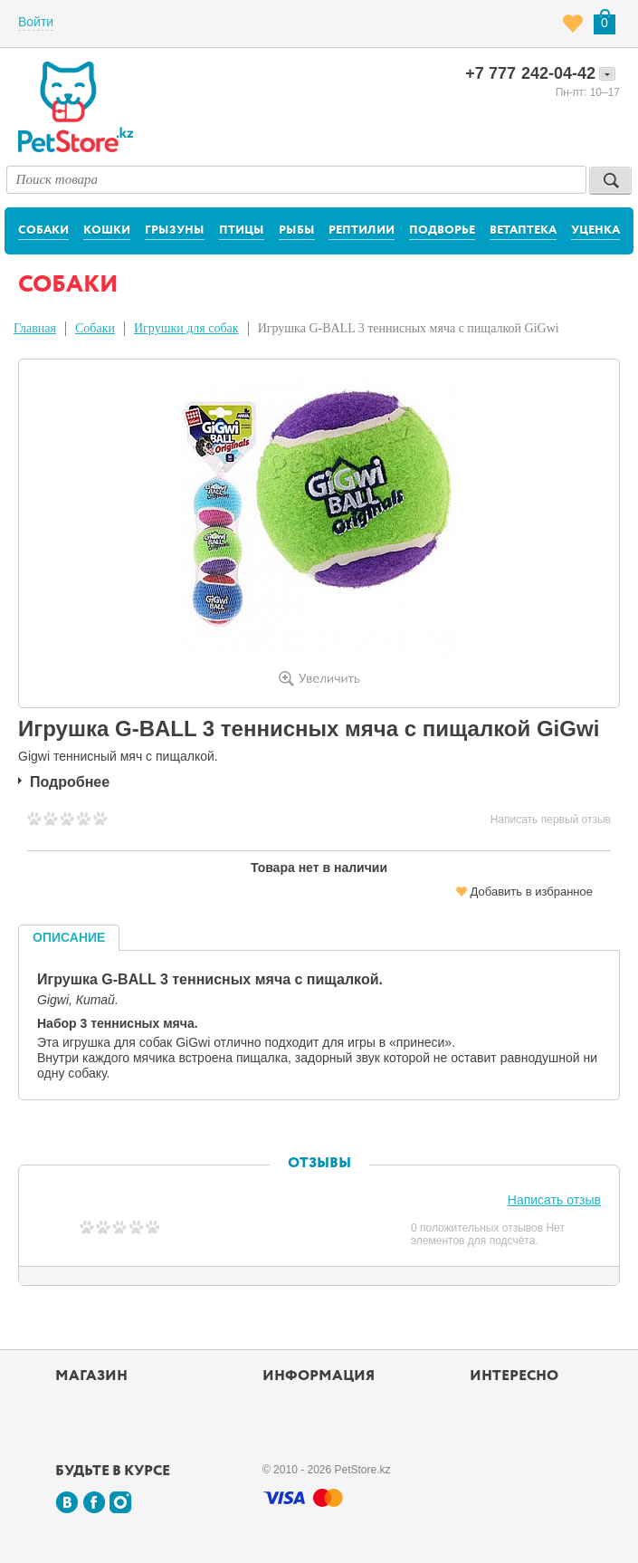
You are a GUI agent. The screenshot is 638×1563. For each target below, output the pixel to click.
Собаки (43, 230)
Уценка (595, 230)
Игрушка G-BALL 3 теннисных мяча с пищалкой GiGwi (408, 328)
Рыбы (297, 230)
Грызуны (175, 230)
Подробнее (70, 782)
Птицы (241, 230)
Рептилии (362, 230)
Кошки (106, 230)
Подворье (442, 230)
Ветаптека (523, 230)
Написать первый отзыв (550, 819)
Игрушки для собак (186, 328)
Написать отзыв (554, 1200)
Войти (35, 21)
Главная (35, 328)
